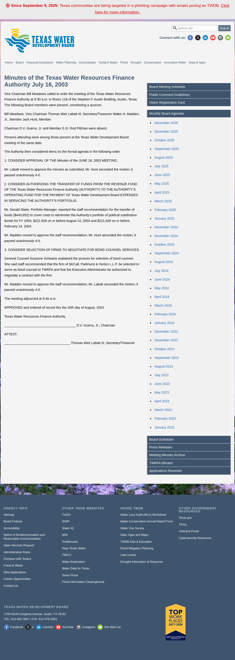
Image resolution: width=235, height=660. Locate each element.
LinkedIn (205, 37)
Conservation (152, 62)
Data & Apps (197, 62)
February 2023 (165, 418)
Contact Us (11, 585)
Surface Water (108, 62)
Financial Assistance (39, 62)
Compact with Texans (17, 558)
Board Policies (13, 521)
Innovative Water (175, 62)
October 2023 (164, 349)
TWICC (67, 555)
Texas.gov (185, 517)
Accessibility (12, 528)
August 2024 (163, 262)
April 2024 (161, 297)
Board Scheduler (161, 439)
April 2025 (161, 192)
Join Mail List (228, 37)
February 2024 (165, 314)
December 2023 (166, 331)
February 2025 (165, 210)
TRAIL (183, 524)
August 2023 (163, 366)
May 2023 (161, 392)
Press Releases (160, 447)
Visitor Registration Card (167, 102)
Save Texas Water (74, 548)
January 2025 (164, 218)
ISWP (66, 521)
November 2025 (166, 131)
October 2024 (164, 244)
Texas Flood (70, 575)
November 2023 (166, 340)
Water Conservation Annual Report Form (146, 521)
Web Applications (15, 572)
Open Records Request (19, 545)
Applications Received (165, 471)
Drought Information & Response (141, 561)
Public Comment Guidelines (169, 95)
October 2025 (164, 140)
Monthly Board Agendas (166, 113)
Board (20, 62)
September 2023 (166, 358)
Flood (124, 62)
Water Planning (66, 62)
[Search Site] (194, 28)
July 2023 (161, 375)
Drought (136, 62)
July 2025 (161, 166)
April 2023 (161, 401)
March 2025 (163, 201)
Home (9, 62)
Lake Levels (128, 555)
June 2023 (162, 384)
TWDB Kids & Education (136, 541)
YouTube (213, 37)
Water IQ (68, 528)
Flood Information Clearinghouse (83, 582)
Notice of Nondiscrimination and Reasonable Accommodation (24, 536)
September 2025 (166, 149)
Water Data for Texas (75, 568)
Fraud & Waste (13, 565)
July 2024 (161, 271)
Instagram (220, 37)
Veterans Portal (189, 531)
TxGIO (66, 514)
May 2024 (161, 288)
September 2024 (166, 253)
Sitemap (9, 514)
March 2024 (163, 305)
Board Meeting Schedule (167, 87)
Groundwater (87, 62)
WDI (65, 534)
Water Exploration (73, 561)
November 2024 (166, 236)
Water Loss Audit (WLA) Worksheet (143, 514)
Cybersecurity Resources (195, 538)
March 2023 (163, 410)
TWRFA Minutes (161, 463)
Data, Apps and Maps (134, 534)
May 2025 (161, 183)
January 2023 (164, 427)
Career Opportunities (17, 579)
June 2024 (162, 279)
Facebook (190, 37)
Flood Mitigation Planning (136, 548)
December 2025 (166, 123)
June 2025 (162, 175)
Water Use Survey (132, 528)
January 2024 (164, 323)
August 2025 (163, 157)
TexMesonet (70, 541)
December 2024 (166, 227)
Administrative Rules (17, 552)
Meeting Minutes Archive (167, 455)
